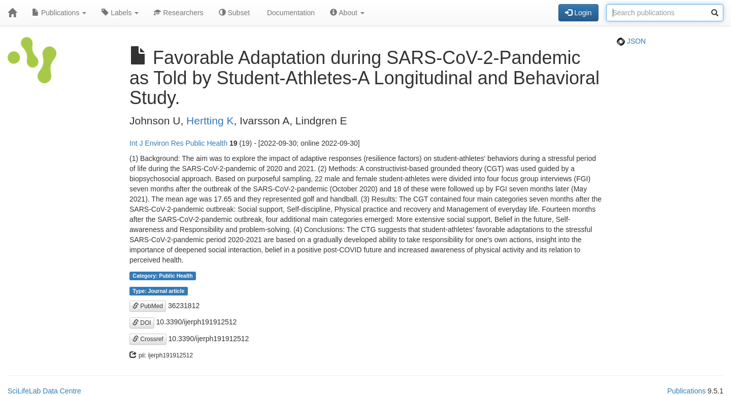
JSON (631, 41)
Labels (120, 13)
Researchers (178, 13)
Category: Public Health (162, 276)
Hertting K (210, 120)
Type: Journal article (158, 291)
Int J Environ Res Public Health (178, 143)
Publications (59, 13)
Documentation (290, 13)
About (347, 13)
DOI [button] (141, 322)
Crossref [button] (147, 339)
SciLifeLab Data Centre (44, 391)
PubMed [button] (147, 306)
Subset (234, 13)
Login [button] (578, 13)
